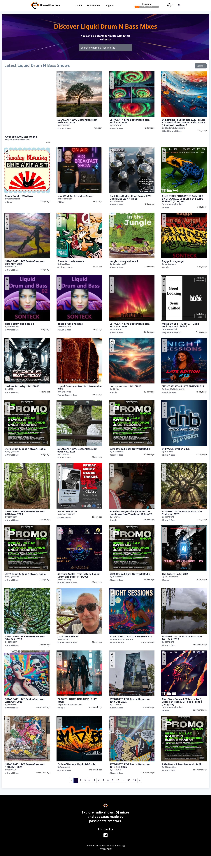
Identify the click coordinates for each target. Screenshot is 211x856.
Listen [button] (79, 5)
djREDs (11, 389)
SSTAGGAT (65, 125)
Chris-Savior (118, 201)
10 (118, 780)
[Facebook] (105, 835)
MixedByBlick (171, 329)
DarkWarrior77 (119, 264)
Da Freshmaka (171, 576)
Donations (146, 4)
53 (128, 780)
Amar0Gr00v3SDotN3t (175, 389)
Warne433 (65, 767)
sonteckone (170, 264)
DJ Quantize (13, 451)
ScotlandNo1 (14, 198)
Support (110, 5)
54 (134, 780)
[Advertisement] (27, 102)
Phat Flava (65, 264)
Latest (200, 65)
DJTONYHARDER (67, 514)
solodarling (65, 579)
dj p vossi (169, 451)
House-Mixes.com (21, 139)
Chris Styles (65, 391)
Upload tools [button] (93, 5)
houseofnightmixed (174, 204)
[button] (179, 5)
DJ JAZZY (64, 639)
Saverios (116, 517)
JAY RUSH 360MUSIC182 (71, 704)
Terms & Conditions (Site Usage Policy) (105, 845)
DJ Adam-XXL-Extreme (175, 128)
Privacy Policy (105, 848)
